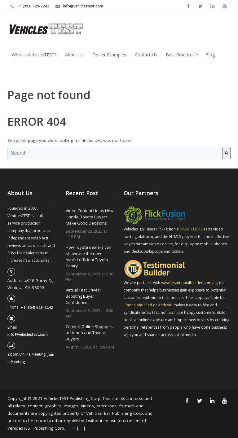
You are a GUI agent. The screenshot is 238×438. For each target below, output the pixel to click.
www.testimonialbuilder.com (186, 282)
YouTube (224, 6)
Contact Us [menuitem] (146, 55)
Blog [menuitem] (210, 55)
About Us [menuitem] (74, 55)
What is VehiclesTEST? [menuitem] (34, 55)
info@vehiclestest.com (83, 6)
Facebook (188, 6)
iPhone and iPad (138, 305)
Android (166, 305)
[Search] (227, 153)
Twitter (200, 6)
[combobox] (115, 153)
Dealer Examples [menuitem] (109, 55)
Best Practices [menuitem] (182, 55)
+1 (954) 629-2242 (33, 6)
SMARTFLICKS (190, 229)
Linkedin (212, 6)
